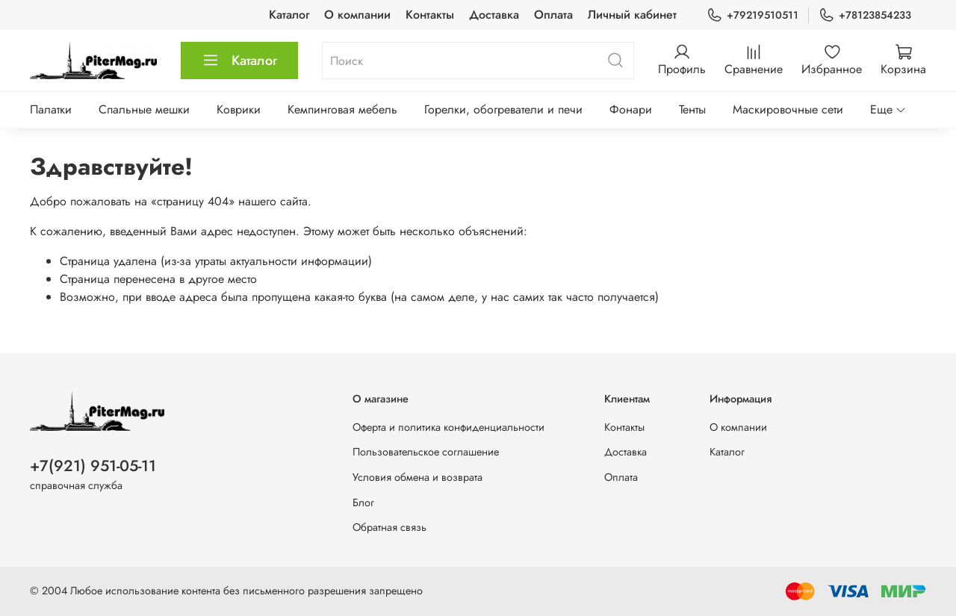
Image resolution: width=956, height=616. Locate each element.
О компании (357, 14)
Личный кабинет (632, 14)
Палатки (51, 109)
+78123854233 (865, 15)
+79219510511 (752, 15)
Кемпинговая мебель (342, 109)
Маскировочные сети (788, 109)
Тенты (692, 109)
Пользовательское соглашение (426, 451)
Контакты (430, 14)
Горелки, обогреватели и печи (503, 109)
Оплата (553, 14)
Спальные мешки (144, 109)
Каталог (289, 14)
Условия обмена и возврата (417, 477)
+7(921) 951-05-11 (93, 466)
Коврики (239, 109)
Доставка (494, 14)
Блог (363, 502)
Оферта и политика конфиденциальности (448, 427)
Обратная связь (389, 527)
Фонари (630, 109)
